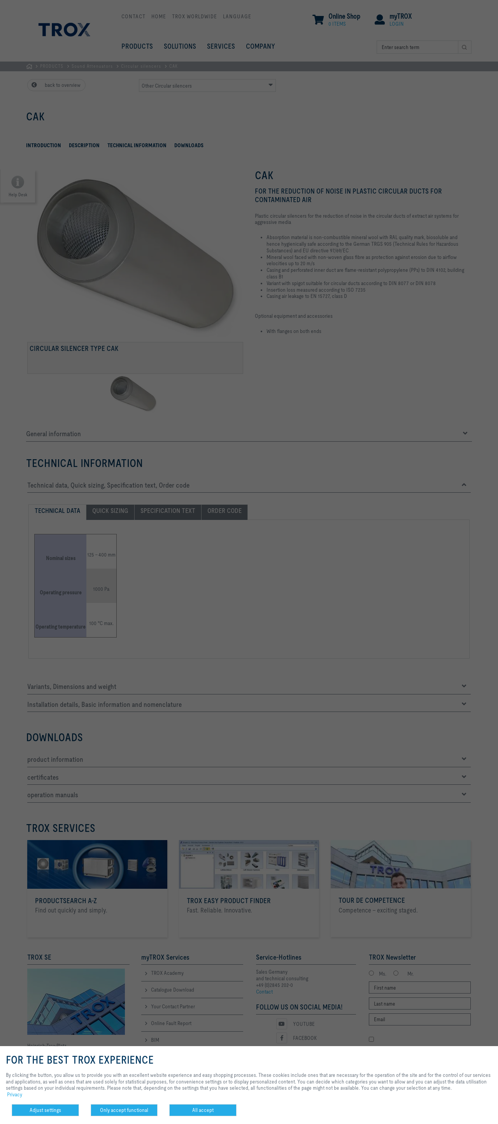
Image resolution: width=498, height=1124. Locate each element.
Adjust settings (45, 1110)
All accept (203, 1110)
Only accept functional (124, 1110)
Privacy (14, 1094)
